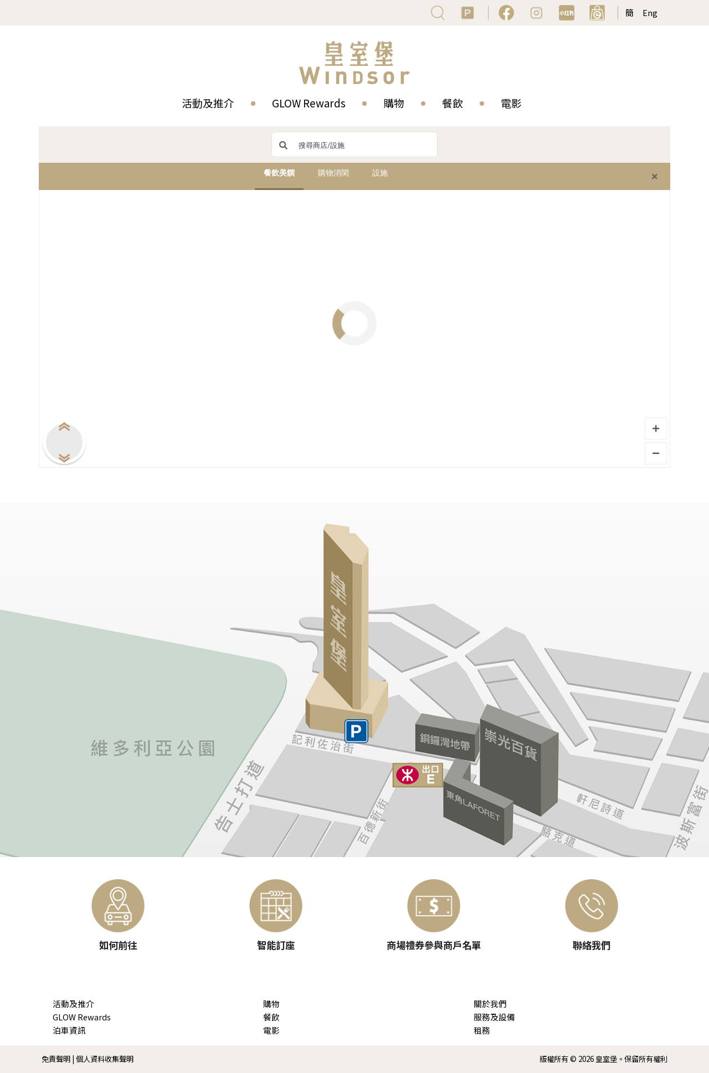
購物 (393, 102)
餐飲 (452, 102)
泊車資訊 (69, 1030)
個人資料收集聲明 (104, 1059)
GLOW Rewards (309, 102)
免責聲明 (56, 1059)
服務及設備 (494, 1017)
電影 (511, 102)
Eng (650, 12)
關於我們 (490, 1003)
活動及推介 (208, 102)
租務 (482, 1030)
